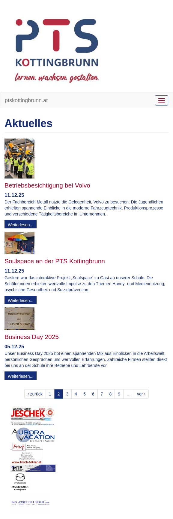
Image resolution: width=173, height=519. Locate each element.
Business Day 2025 (31, 336)
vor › (141, 394)
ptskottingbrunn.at (26, 100)
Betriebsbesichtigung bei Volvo (47, 185)
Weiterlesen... (20, 224)
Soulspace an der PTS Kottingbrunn (54, 261)
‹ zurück (35, 394)
